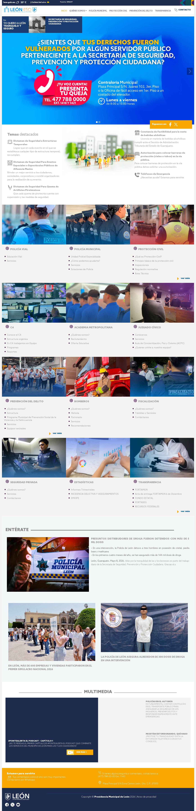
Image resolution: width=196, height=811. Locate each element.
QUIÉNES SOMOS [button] (77, 11)
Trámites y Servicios (145, 413)
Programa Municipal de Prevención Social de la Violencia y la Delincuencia (30, 419)
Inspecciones (142, 265)
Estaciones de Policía (82, 269)
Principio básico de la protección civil (154, 261)
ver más (185, 278)
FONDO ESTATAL (144, 498)
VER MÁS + (81, 752)
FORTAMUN (141, 489)
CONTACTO (184, 10)
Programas (12, 347)
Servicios (11, 261)
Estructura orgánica (17, 339)
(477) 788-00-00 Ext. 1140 (111, 776)
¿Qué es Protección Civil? (148, 256)
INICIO (64, 10)
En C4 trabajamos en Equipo (22, 343)
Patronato (76, 417)
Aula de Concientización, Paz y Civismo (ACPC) (159, 343)
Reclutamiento (79, 339)
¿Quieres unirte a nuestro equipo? (153, 347)
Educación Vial (14, 256)
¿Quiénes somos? (80, 335)
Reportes (12, 352)
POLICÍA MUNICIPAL (98, 11)
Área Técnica (142, 273)
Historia (75, 413)
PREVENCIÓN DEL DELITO (141, 11)
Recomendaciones (80, 425)
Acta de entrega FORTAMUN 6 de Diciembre (158, 494)
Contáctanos (142, 417)
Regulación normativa (146, 269)
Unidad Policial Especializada (85, 256)
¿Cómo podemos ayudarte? (85, 261)
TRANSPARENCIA (163, 11)
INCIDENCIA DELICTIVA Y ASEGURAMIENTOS (95, 494)
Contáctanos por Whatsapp (21, 780)
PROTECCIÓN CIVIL (118, 11)
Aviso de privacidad (146, 797)
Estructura (12, 413)
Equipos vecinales (16, 428)
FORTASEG (141, 502)
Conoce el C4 (14, 335)
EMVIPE (75, 498)
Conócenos (141, 335)
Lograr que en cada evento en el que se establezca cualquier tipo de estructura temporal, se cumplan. (33, 148)
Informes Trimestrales (83, 489)
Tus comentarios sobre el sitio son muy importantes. (39, 777)
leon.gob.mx (9, 2)
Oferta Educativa (80, 343)
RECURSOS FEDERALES (147, 506)
